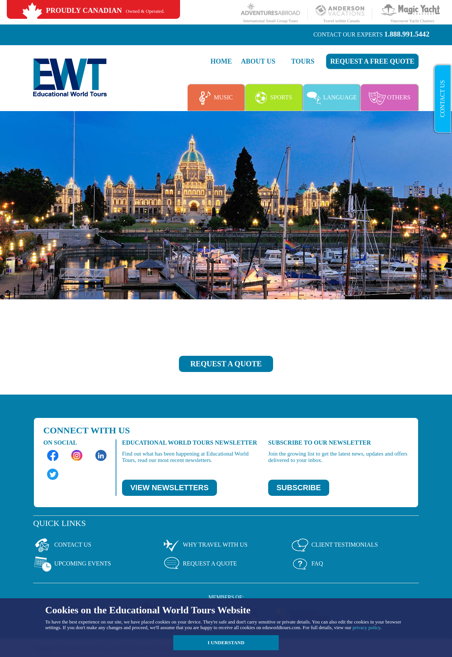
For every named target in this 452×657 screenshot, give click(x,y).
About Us (258, 61)
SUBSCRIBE (298, 487)
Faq (306, 564)
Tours (303, 61)
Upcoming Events (72, 564)
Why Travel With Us (204, 545)
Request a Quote (199, 564)
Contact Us (442, 98)
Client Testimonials (334, 545)
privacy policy (366, 627)
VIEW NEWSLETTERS (169, 487)
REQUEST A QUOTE (226, 364)
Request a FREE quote (372, 61)
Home (221, 61)
